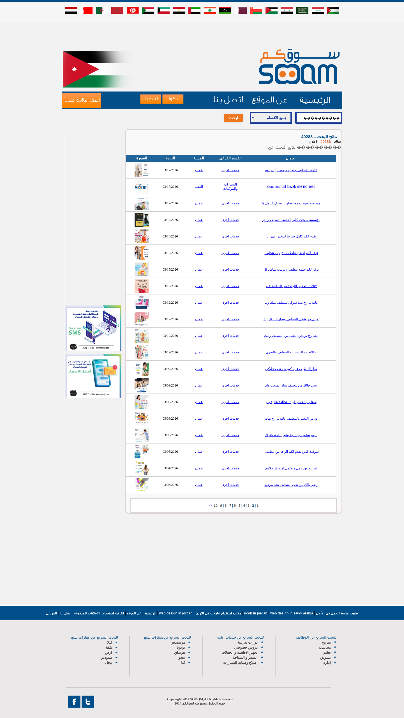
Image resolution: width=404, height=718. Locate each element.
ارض (108, 652)
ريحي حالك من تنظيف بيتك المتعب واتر (291, 385)
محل (108, 662)
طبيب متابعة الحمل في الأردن (337, 613)
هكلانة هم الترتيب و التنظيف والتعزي (291, 352)
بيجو (182, 657)
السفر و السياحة (245, 657)
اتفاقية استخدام (112, 613)
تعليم (327, 652)
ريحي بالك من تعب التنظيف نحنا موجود (291, 485)
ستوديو (106, 657)
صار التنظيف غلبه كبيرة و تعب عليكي (291, 369)
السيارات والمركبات (230, 186)
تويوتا (181, 647)
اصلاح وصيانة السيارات (240, 662)
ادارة (327, 662)
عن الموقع (133, 613)
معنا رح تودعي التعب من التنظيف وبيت (291, 336)
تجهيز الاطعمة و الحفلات (239, 652)
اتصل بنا (65, 613)
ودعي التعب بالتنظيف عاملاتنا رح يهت (291, 418)
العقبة (199, 187)
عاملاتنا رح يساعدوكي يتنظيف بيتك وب (291, 303)
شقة (108, 647)
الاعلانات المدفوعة (86, 613)
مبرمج (326, 642)
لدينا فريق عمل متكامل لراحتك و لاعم (291, 468)
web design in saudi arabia (292, 613)
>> (211, 505)
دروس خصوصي (246, 647)
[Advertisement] (202, 34)
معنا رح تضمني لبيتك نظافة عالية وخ (291, 402)
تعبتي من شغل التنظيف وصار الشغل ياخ (291, 319)
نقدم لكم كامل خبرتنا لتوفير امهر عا (291, 236)
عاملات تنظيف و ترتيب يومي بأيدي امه (291, 170)
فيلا (109, 642)
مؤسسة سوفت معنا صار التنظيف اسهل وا (291, 203)
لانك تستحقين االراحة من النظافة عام (291, 286)
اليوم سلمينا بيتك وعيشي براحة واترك (291, 435)
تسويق (325, 657)
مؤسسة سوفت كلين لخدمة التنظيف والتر (291, 220)
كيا (183, 662)
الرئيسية (150, 613)
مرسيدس (177, 642)
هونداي (179, 652)
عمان (199, 170)
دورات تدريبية (247, 642)
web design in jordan (176, 613)
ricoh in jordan (256, 613)
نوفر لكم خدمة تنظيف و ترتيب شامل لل (291, 269)
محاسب (325, 647)
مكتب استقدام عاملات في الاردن (218, 613)
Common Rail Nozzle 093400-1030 (291, 187)
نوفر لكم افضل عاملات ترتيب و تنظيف (291, 253)
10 (216, 505)
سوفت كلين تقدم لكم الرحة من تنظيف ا (291, 452)
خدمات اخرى (230, 170)
